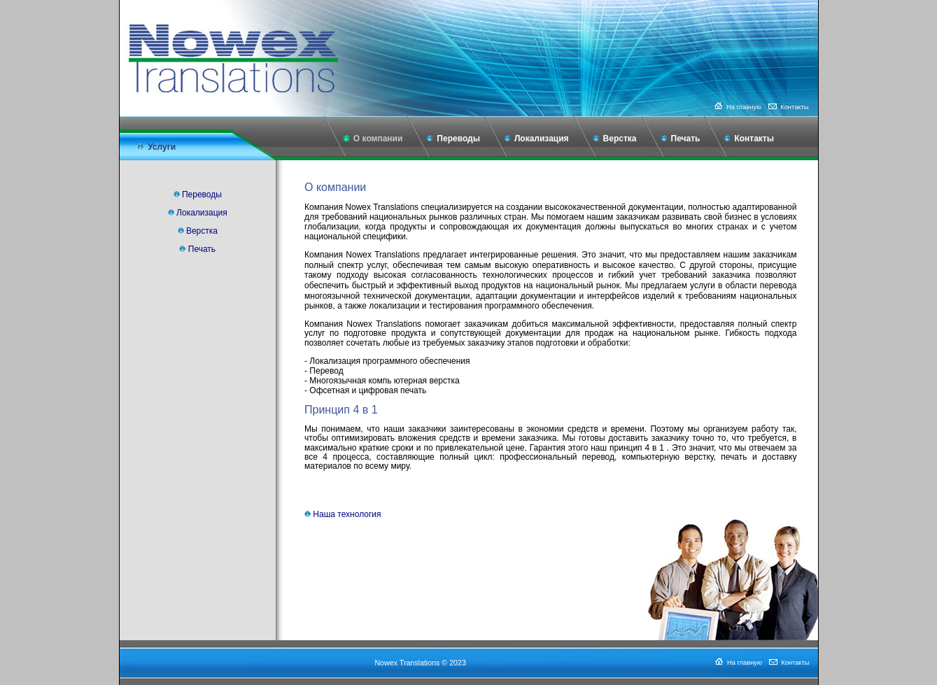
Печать (685, 138)
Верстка (620, 138)
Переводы (458, 138)
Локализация (541, 138)
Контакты (788, 107)
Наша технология (347, 514)
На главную (736, 107)
